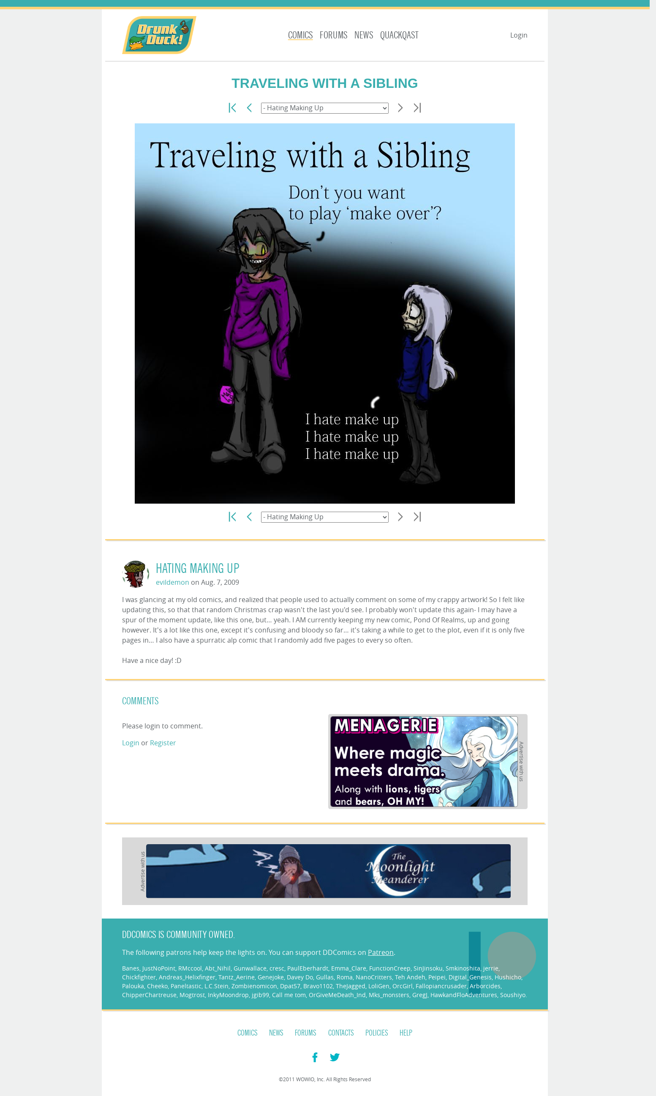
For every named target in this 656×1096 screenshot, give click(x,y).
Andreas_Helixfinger (187, 977)
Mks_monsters (389, 995)
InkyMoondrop (228, 995)
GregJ (419, 995)
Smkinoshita (463, 968)
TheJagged (350, 986)
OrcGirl (402, 986)
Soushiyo (512, 995)
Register (163, 742)
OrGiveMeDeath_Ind (337, 995)
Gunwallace (250, 968)
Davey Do (300, 977)
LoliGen (378, 986)
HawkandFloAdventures (463, 995)
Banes (130, 968)
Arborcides (485, 986)
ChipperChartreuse (149, 995)
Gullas (325, 977)
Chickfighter (139, 977)
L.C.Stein (216, 986)
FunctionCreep (390, 968)
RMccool (190, 968)
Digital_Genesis (470, 977)
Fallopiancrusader (441, 986)
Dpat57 (290, 986)
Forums (334, 35)
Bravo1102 (318, 986)
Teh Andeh (410, 977)
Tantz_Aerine (236, 977)
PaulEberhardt (307, 968)
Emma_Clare (348, 968)
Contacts (341, 1033)
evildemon (172, 582)
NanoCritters (374, 977)
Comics (300, 35)
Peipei (437, 977)
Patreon (381, 952)
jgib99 (260, 995)
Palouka (133, 986)
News (363, 35)
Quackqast (399, 35)
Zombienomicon (254, 986)
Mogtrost (192, 995)
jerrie (490, 968)
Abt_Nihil (218, 968)
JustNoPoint (158, 968)
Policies (376, 1033)
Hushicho (508, 977)
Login (519, 35)
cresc (276, 968)
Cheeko (157, 986)
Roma (345, 977)
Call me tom (289, 995)
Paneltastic (186, 986)
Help (406, 1033)
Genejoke (271, 977)
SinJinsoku (428, 968)
